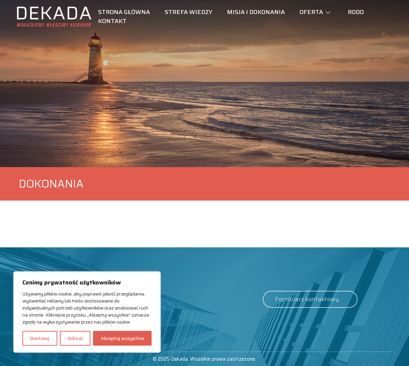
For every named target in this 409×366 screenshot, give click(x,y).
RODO (356, 12)
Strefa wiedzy (188, 12)
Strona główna (124, 12)
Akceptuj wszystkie (122, 338)
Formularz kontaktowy (299, 299)
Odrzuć (75, 338)
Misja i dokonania (256, 12)
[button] (328, 12)
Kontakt (112, 21)
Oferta (311, 12)
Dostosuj (40, 338)
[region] (87, 312)
